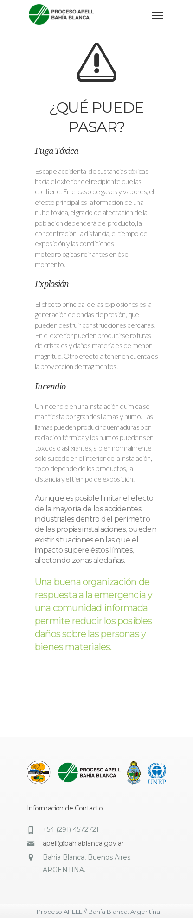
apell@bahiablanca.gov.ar (83, 843)
